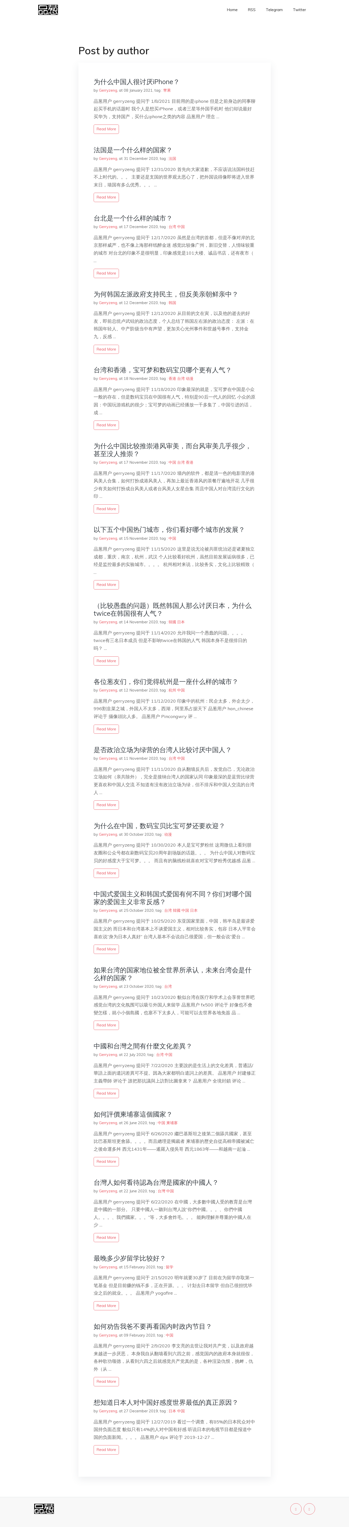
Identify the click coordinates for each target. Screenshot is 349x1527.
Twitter (299, 9)
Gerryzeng (108, 90)
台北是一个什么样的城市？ (133, 218)
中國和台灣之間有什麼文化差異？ (143, 1046)
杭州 (172, 690)
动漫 (189, 378)
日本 (181, 622)
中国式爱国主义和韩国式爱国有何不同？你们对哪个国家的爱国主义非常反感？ (173, 898)
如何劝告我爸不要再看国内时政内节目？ (153, 1326)
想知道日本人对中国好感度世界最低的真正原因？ (166, 1402)
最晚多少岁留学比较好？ (130, 1258)
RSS (252, 9)
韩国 (172, 302)
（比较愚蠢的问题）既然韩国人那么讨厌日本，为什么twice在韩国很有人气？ (173, 609)
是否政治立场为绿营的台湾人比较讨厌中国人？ (163, 750)
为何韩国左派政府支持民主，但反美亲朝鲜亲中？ (166, 294)
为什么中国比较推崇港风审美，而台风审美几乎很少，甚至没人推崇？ (173, 450)
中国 (181, 226)
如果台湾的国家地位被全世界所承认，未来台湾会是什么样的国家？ (173, 974)
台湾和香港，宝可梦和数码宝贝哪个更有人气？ (163, 370)
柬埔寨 (172, 1122)
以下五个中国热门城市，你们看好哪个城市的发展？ (169, 529)
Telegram (274, 9)
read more (106, 129)
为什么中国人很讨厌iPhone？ (137, 82)
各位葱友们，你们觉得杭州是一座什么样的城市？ (166, 681)
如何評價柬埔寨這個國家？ (133, 1114)
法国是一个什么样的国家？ (133, 150)
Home (232, 9)
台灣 (161, 1191)
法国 (172, 158)
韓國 (172, 622)
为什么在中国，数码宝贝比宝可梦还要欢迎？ (159, 826)
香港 (172, 378)
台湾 (172, 226)
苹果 (167, 90)
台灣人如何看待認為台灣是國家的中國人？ (156, 1182)
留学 (169, 1267)
